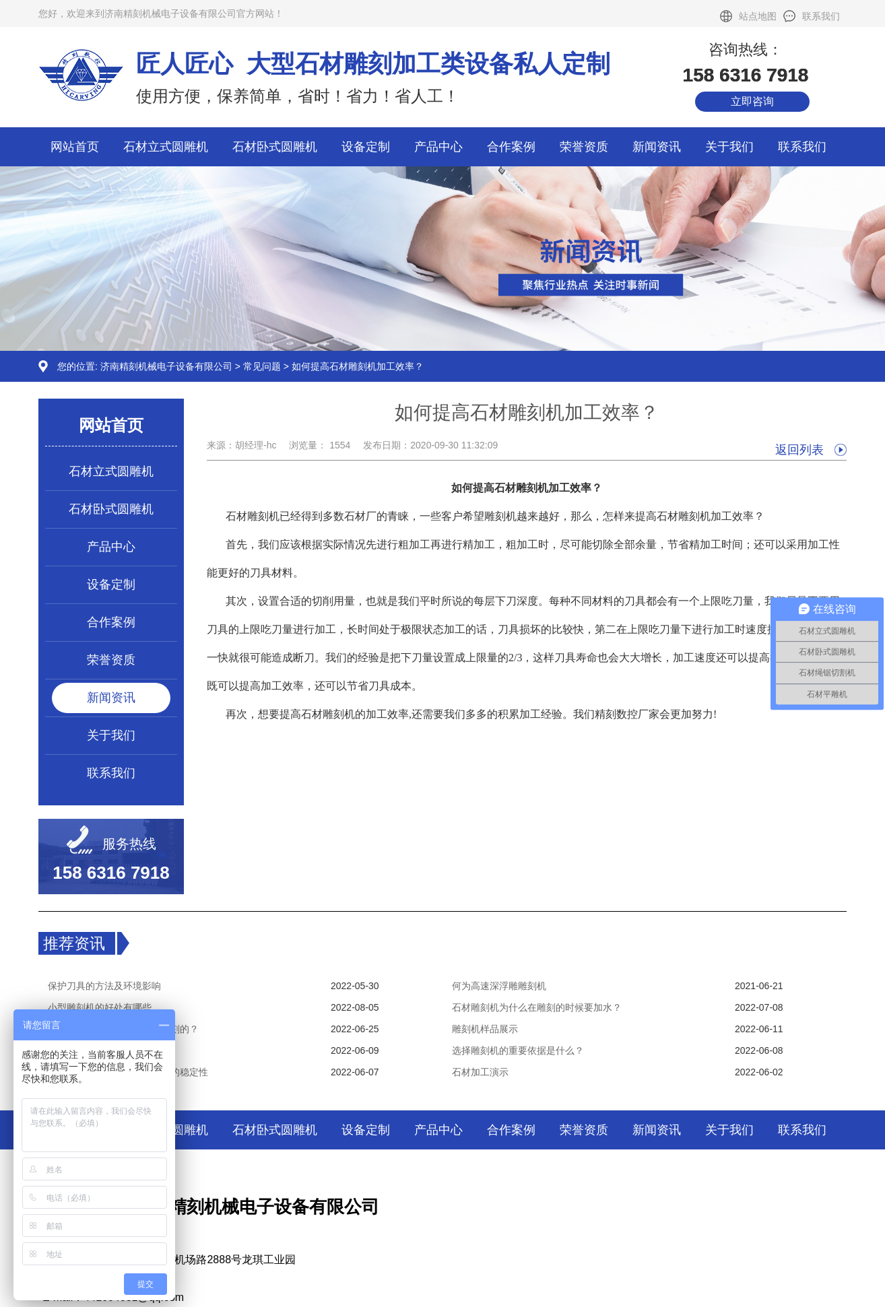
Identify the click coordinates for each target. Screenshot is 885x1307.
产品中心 (438, 147)
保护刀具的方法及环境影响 (104, 985)
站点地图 (758, 16)
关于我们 (729, 147)
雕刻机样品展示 (485, 1029)
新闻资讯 (656, 147)
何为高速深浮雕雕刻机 (499, 985)
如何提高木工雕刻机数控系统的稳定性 (128, 1072)
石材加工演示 (480, 1072)
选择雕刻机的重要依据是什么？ (518, 1050)
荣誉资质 (584, 147)
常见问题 (262, 366)
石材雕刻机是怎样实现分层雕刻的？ (123, 1029)
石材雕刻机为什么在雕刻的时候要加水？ (537, 1007)
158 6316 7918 (111, 873)
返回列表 (799, 450)
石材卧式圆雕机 (274, 147)
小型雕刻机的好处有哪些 (100, 1007)
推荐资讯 (74, 943)
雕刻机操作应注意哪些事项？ (109, 1050)
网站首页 (75, 147)
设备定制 (365, 147)
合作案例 (511, 147)
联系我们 (821, 16)
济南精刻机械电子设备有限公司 (166, 366)
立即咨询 (752, 101)
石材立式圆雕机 (165, 147)
